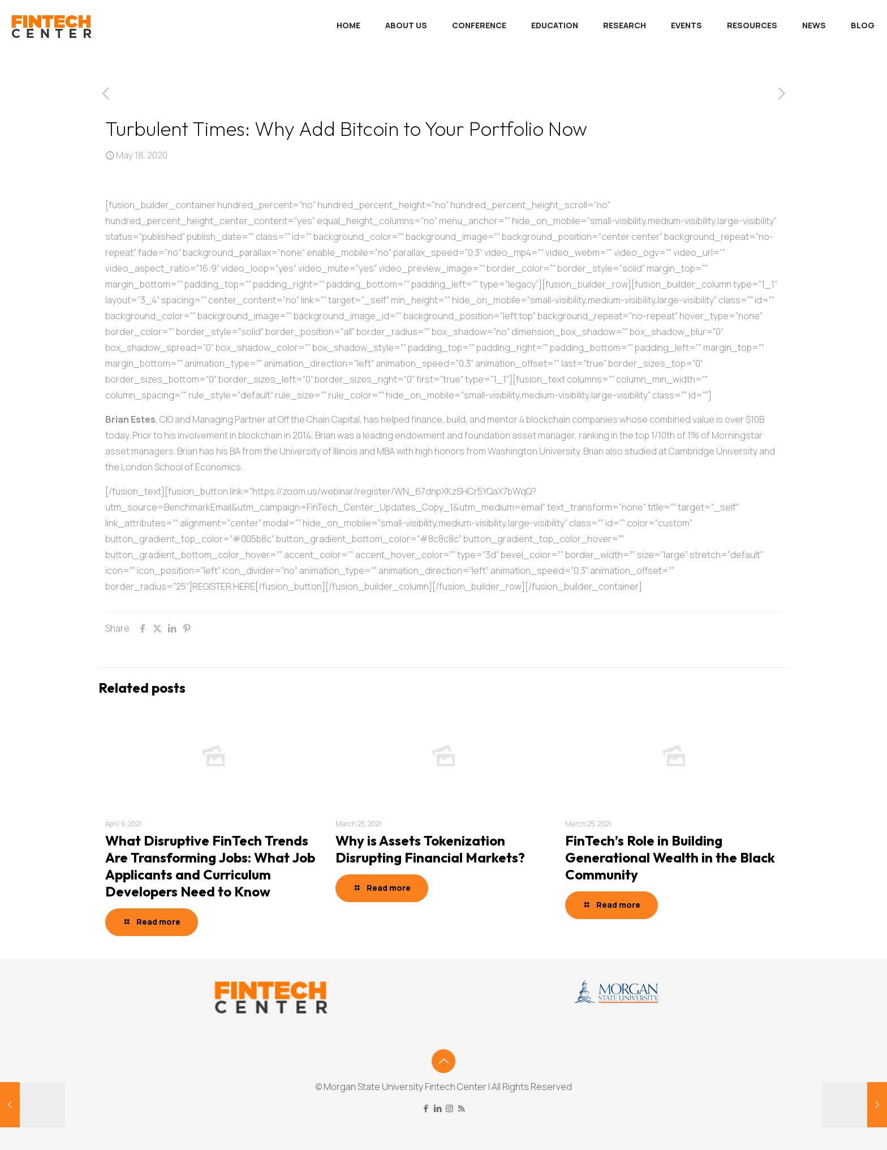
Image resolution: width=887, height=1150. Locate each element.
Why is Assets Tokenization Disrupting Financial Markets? (430, 849)
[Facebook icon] (425, 1108)
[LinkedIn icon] (437, 1108)
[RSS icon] (461, 1108)
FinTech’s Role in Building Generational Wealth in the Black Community (670, 857)
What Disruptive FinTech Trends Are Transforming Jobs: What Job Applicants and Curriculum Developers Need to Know (210, 866)
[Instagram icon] (449, 1108)
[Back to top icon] (443, 1061)
